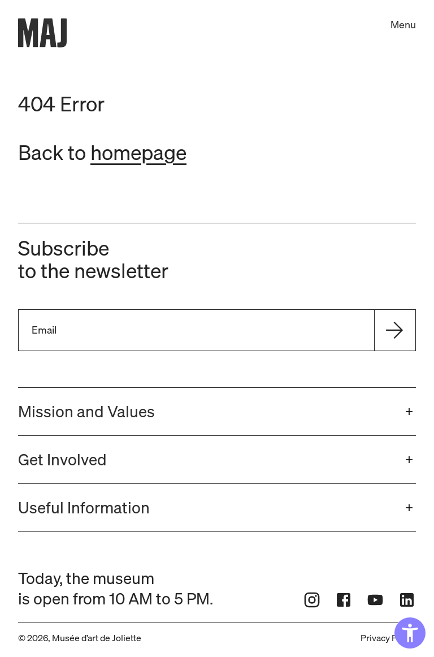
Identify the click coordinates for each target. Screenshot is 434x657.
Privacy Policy (388, 637)
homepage (138, 152)
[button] (217, 411)
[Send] (394, 330)
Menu (403, 24)
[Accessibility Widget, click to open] (410, 633)
